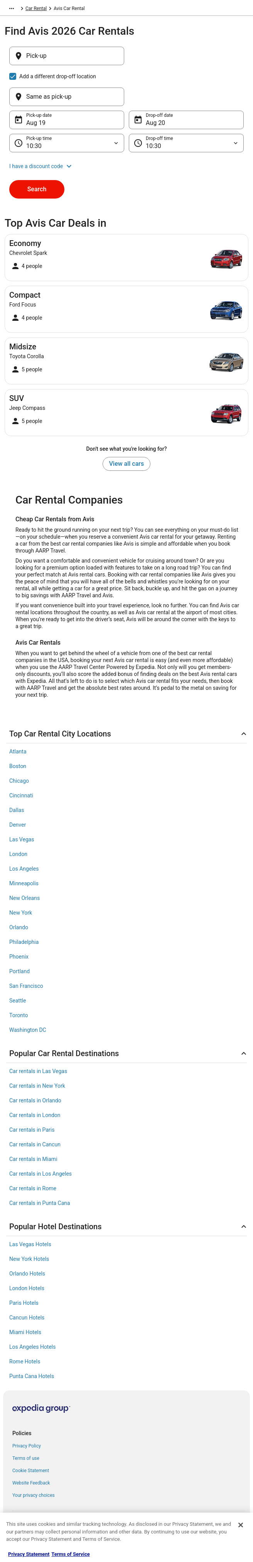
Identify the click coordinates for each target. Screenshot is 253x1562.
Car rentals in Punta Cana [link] (39, 1166)
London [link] (18, 817)
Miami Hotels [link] (25, 1295)
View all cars (126, 426)
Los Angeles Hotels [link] (32, 1310)
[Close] (240, 1525)
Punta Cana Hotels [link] (31, 1339)
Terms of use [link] (25, 1421)
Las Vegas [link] (21, 802)
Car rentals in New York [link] (37, 1049)
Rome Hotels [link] (24, 1324)
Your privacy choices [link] (33, 1458)
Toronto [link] (18, 978)
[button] (126, 129)
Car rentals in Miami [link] (33, 1122)
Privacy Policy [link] (26, 1409)
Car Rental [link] (61, 9)
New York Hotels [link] (29, 1222)
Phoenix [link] (19, 920)
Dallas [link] (16, 773)
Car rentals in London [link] (35, 1078)
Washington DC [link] (27, 993)
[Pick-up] (66, 60)
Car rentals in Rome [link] (32, 1151)
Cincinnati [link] (21, 758)
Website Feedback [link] (31, 1446)
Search (37, 152)
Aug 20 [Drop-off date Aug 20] (155, 85)
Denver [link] (17, 788)
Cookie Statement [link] (30, 1433)
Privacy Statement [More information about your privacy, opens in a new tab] (28, 1554)
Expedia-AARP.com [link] (24, 9)
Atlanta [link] (18, 714)
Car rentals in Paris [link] (31, 1093)
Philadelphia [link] (24, 905)
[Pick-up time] (66, 106)
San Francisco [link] (26, 949)
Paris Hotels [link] (24, 1266)
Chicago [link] (19, 744)
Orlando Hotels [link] (27, 1236)
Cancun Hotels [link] (26, 1280)
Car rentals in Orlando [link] (35, 1063)
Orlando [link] (18, 890)
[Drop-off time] (186, 106)
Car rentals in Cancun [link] (35, 1107)
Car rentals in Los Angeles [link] (40, 1137)
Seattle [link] (17, 963)
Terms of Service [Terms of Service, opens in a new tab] (70, 1554)
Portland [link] (19, 934)
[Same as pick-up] (186, 60)
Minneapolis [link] (24, 846)
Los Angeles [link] (24, 832)
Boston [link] (17, 729)
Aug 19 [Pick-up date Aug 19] (36, 85)
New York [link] (20, 876)
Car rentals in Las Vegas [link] (38, 1034)
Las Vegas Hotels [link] (30, 1207)
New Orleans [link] (24, 861)
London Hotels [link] (26, 1251)
